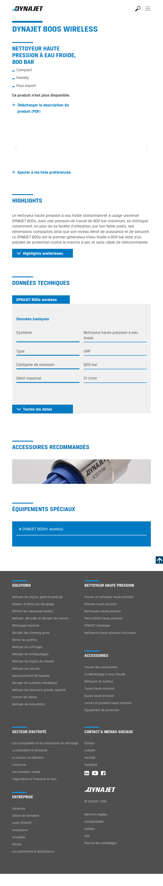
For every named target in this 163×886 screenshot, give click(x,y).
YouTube (89, 757)
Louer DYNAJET (22, 822)
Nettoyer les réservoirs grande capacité (39, 690)
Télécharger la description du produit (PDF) (43, 108)
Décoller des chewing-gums (31, 632)
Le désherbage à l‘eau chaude (104, 674)
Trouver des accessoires (101, 667)
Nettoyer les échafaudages (30, 654)
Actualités (19, 837)
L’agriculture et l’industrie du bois (34, 779)
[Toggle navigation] (148, 11)
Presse (17, 844)
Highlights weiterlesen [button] (43, 253)
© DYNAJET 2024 (95, 801)
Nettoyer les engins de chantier (33, 661)
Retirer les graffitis (24, 640)
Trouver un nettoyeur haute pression (108, 597)
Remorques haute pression (102, 611)
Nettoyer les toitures (26, 668)
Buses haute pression (99, 695)
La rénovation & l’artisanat (29, 750)
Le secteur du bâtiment (28, 757)
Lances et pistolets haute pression (108, 703)
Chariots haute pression (100, 604)
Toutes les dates (37, 409)
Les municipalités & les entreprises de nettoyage (45, 743)
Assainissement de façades (31, 675)
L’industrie (19, 764)
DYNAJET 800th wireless (42, 529)
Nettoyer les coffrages (27, 647)
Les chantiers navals (26, 772)
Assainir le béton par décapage (33, 604)
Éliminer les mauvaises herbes (32, 611)
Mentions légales (95, 814)
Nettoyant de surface (98, 681)
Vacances (18, 808)
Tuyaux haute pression (99, 688)
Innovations (20, 830)
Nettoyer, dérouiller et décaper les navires (40, 618)
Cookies (89, 828)
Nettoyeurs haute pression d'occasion (110, 632)
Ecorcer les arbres (24, 697)
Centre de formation (25, 815)
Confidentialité (93, 821)
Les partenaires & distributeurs (33, 851)
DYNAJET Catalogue (97, 625)
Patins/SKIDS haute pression (103, 618)
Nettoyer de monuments (28, 704)
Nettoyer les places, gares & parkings (37, 597)
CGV (87, 836)
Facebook (90, 764)
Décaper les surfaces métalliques (34, 683)
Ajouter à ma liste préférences (44, 172)
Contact (89, 743)
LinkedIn (89, 750)
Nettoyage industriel (25, 625)
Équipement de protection (101, 710)
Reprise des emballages (100, 843)
